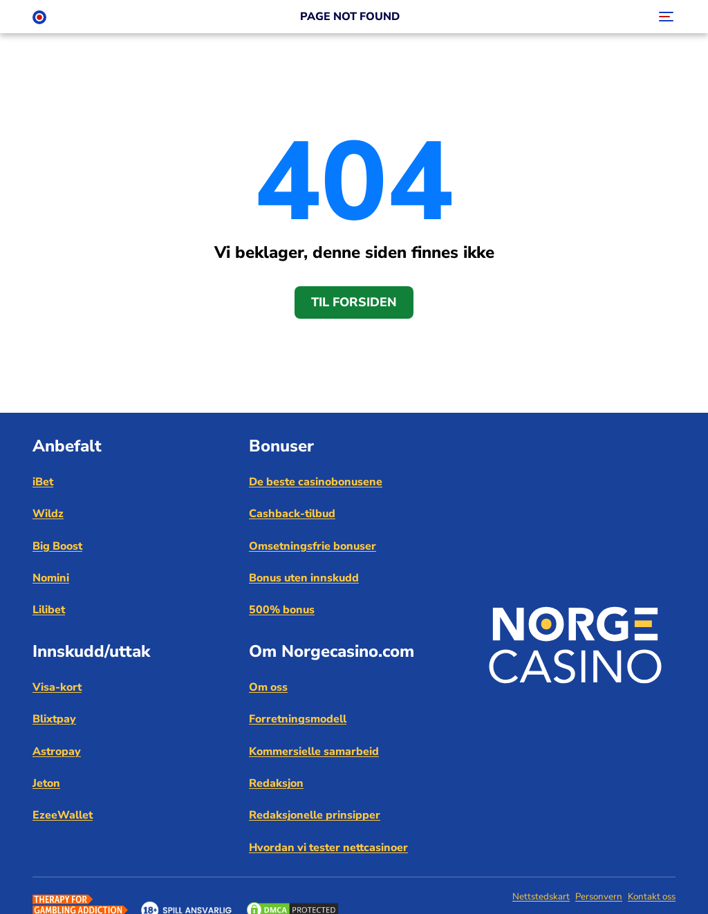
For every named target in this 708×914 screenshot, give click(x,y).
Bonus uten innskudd (304, 578)
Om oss (268, 687)
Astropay (56, 751)
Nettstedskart (541, 896)
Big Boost (57, 546)
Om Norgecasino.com (331, 651)
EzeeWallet (62, 815)
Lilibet (48, 609)
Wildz (48, 513)
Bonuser (281, 446)
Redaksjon (276, 783)
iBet (42, 481)
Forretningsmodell (297, 719)
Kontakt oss (652, 896)
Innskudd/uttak (91, 651)
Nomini (50, 578)
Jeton (46, 783)
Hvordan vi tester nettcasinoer (328, 847)
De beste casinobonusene (315, 481)
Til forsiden (354, 302)
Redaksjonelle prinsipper (314, 815)
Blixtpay (54, 719)
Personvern (598, 896)
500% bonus (282, 609)
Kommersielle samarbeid (314, 751)
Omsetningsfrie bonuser (312, 546)
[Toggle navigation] (664, 16)
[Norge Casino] (39, 16)
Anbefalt (67, 446)
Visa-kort (57, 687)
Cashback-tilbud (292, 513)
